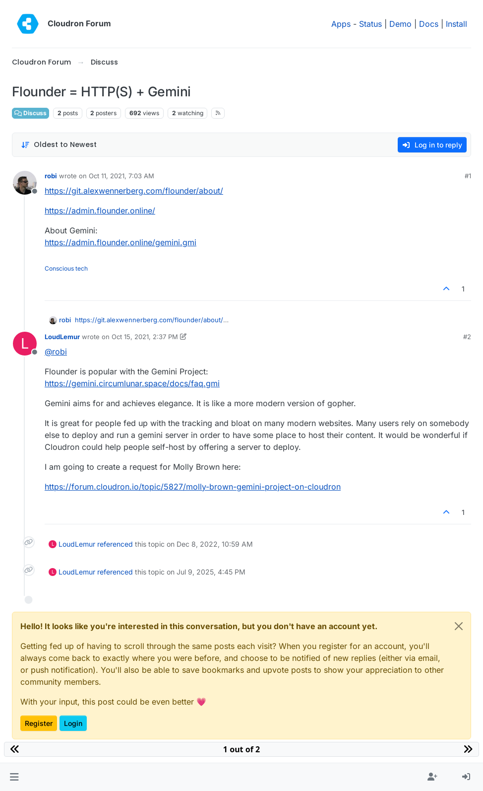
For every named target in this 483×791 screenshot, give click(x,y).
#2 (467, 337)
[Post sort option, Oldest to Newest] (58, 144)
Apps (341, 24)
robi (51, 176)
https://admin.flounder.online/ (100, 211)
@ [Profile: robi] (56, 352)
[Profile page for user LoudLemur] (25, 344)
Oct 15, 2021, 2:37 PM (145, 337)
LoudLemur (62, 337)
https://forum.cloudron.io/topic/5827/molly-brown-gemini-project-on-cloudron (193, 487)
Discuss (30, 113)
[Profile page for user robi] (25, 183)
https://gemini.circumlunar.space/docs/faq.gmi (132, 383)
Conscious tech (66, 268)
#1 (468, 176)
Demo (400, 24)
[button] (14, 777)
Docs (428, 24)
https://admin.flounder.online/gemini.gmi (120, 242)
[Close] (459, 626)
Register (39, 723)
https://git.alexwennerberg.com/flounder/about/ (134, 191)
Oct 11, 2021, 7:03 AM (121, 176)
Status (370, 24)
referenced (115, 544)
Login (73, 723)
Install (456, 24)
